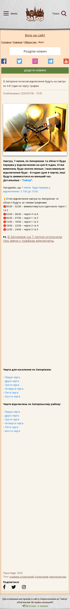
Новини (17, 42)
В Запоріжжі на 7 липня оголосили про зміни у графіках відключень (32, 238)
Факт (41, 42)
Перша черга (12, 377)
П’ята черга (11, 392)
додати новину (35, 70)
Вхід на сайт (35, 35)
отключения (41, 576)
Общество (31, 42)
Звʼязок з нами (35, 606)
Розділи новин (35, 51)
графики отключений (21, 576)
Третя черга (12, 385)
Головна (6, 42)
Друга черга (12, 381)
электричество (57, 576)
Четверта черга (14, 388)
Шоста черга (12, 396)
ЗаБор (27, 180)
